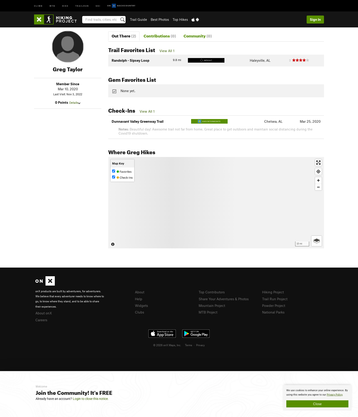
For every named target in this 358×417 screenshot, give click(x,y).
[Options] (316, 241)
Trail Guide (138, 19)
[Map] (216, 202)
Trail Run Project (274, 299)
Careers (41, 320)
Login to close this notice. (91, 399)
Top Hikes (180, 19)
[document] (317, 397)
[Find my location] (318, 171)
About (139, 292)
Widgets (141, 305)
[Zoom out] (318, 187)
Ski (98, 5)
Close (317, 404)
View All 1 (166, 51)
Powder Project (273, 305)
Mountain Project (212, 305)
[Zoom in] (318, 180)
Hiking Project (273, 292)
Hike (65, 5)
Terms (188, 345)
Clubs (139, 312)
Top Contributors (212, 292)
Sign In (315, 19)
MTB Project (208, 312)
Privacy (200, 345)
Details (74, 102)
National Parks (273, 312)
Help (138, 299)
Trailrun (82, 5)
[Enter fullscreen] (318, 162)
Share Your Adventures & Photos (224, 299)
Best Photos (160, 19)
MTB (52, 5)
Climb (38, 5)
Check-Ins (122, 177)
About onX (43, 313)
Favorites (122, 171)
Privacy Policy (334, 394)
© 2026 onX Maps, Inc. (167, 345)
